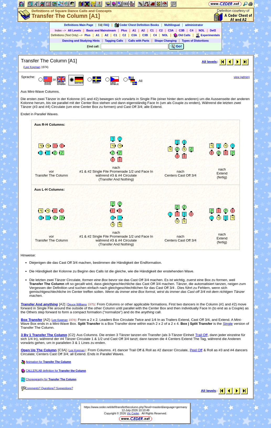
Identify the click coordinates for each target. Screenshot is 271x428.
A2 (143, 30)
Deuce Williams (77, 304)
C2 (161, 30)
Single (228, 324)
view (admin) (241, 77)
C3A (170, 30)
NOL (202, 30)
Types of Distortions (195, 40)
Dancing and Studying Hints (81, 40)
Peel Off (196, 350)
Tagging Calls (114, 40)
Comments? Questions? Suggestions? (47, 388)
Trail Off (201, 335)
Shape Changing (166, 40)
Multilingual (172, 24)
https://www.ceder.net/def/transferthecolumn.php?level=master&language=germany (135, 407)
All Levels (74, 30)
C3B (181, 30)
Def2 (213, 30)
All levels (209, 62)
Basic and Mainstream (101, 30)
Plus (124, 30)
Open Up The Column (39, 350)
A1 (134, 30)
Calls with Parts (138, 40)
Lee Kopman (32, 67)
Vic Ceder (133, 413)
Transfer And (39, 304)
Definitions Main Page (78, 24)
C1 (152, 30)
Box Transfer (31, 320)
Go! (176, 46)
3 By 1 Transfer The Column (44, 335)
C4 (191, 30)
